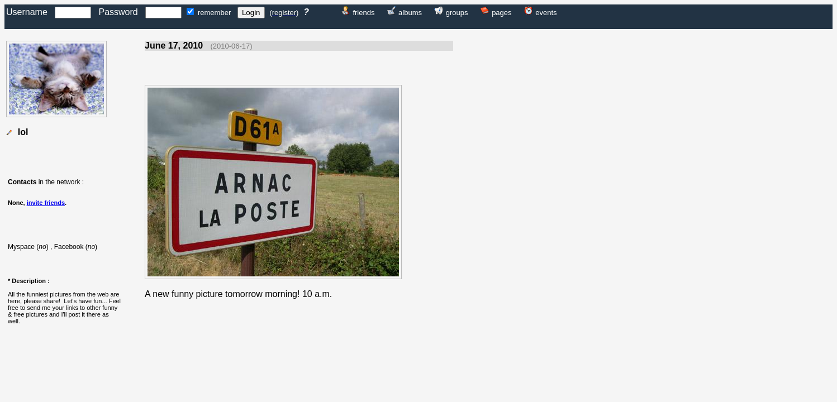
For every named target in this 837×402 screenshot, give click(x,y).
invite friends (46, 202)
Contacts (22, 182)
